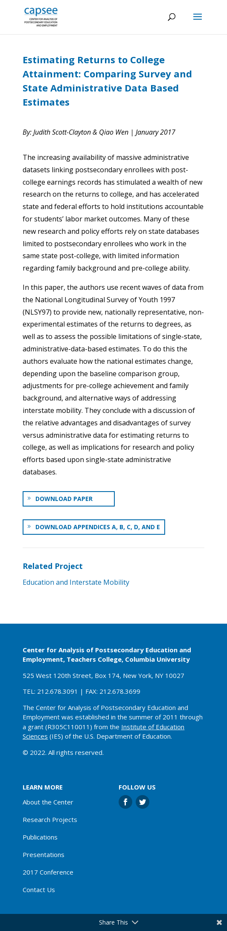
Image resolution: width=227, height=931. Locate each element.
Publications (40, 837)
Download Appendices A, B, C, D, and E (97, 527)
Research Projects (50, 819)
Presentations (43, 854)
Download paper (64, 499)
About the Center (48, 802)
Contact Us (39, 889)
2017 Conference (48, 872)
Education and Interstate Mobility (76, 582)
